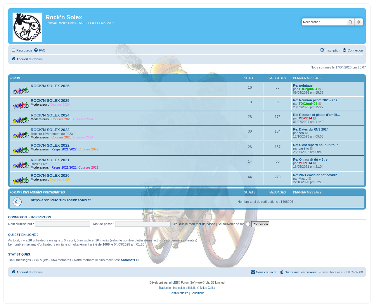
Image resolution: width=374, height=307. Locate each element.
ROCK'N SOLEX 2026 (50, 86)
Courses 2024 (60, 104)
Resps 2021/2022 (64, 149)
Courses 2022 (88, 149)
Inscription (41, 217)
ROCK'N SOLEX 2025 (50, 100)
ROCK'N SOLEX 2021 (50, 160)
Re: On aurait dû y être (310, 159)
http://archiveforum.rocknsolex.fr (61, 200)
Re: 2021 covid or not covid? (315, 175)
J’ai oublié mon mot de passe (194, 224)
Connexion (17, 217)
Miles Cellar (207, 287)
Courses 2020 (60, 179)
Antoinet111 (130, 260)
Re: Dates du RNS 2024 (310, 129)
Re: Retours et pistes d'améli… (316, 114)
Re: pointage (303, 85)
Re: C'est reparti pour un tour (315, 145)
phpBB (173, 282)
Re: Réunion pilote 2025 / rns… (316, 100)
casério (304, 148)
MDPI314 (305, 118)
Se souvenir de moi (234, 224)
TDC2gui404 (308, 89)
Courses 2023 (61, 119)
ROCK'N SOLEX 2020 (50, 175)
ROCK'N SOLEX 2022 (50, 145)
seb (301, 133)
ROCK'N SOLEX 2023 (50, 130)
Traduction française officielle (177, 287)
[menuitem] (39, 50)
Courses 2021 (88, 167)
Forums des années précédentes (37, 192)
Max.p (303, 178)
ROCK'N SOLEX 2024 (50, 115)
